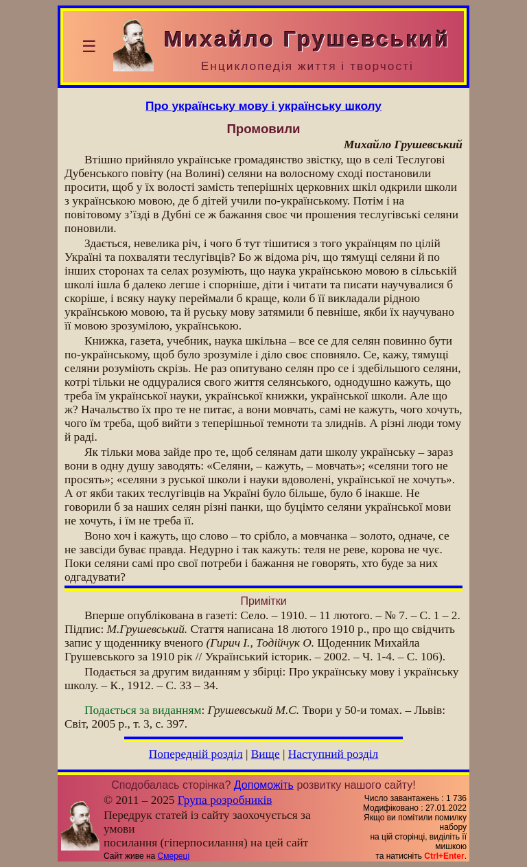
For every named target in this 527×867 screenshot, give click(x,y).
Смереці (173, 856)
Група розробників (225, 800)
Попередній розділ (196, 754)
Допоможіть (264, 785)
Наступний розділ (333, 754)
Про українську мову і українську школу (263, 106)
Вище (265, 754)
